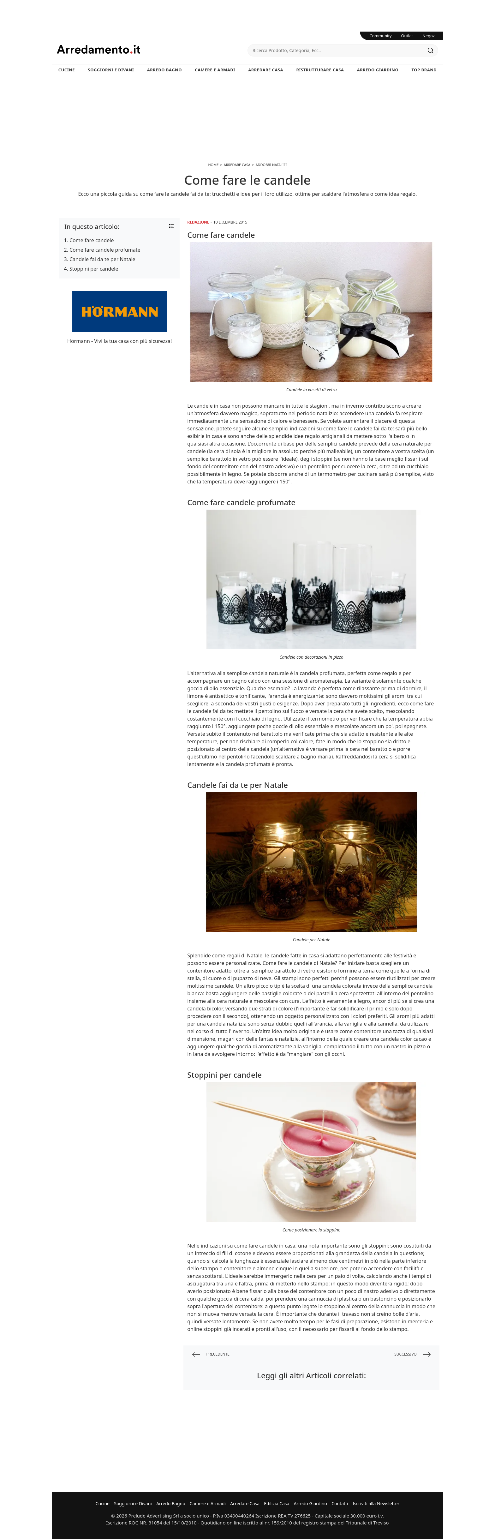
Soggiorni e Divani (111, 70)
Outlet (407, 36)
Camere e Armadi (215, 70)
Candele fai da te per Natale (102, 259)
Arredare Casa (265, 70)
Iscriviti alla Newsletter (376, 1503)
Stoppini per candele (93, 268)
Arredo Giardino (377, 70)
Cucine (66, 70)
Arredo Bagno (164, 70)
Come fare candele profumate (104, 249)
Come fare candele (91, 240)
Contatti (339, 1503)
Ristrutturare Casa (320, 70)
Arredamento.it (152, 49)
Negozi (429, 36)
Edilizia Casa (276, 1503)
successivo (412, 1354)
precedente (211, 1354)
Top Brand (424, 70)
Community (381, 36)
